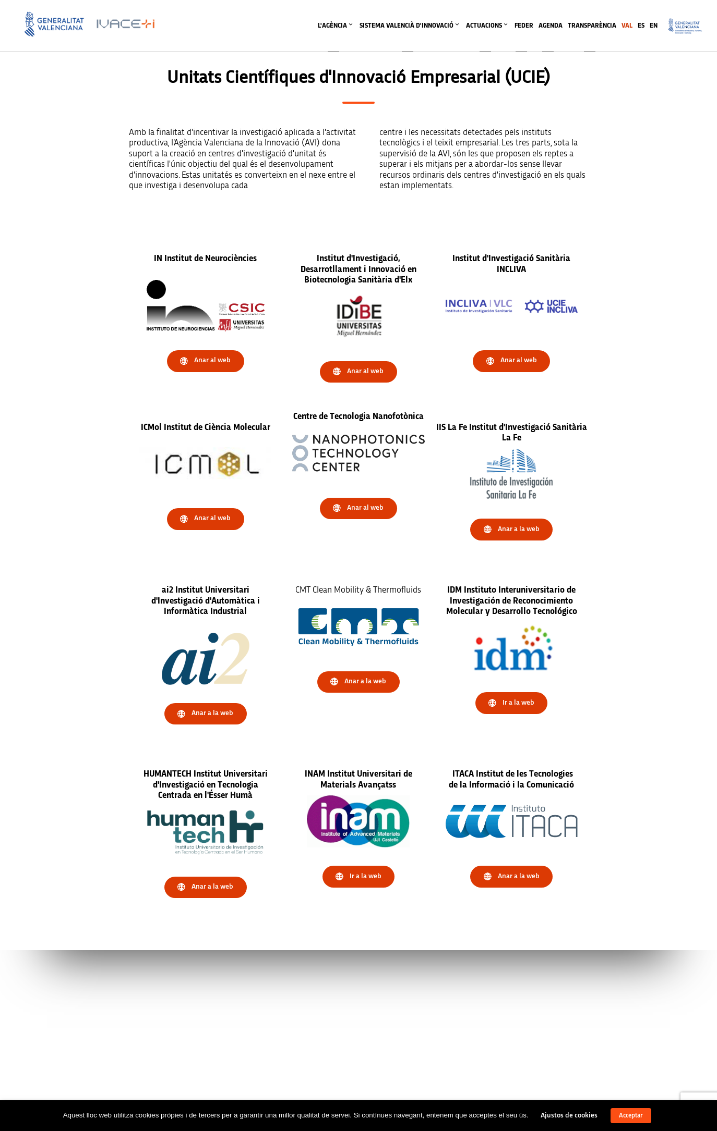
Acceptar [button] (631, 1115)
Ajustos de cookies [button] (569, 1115)
